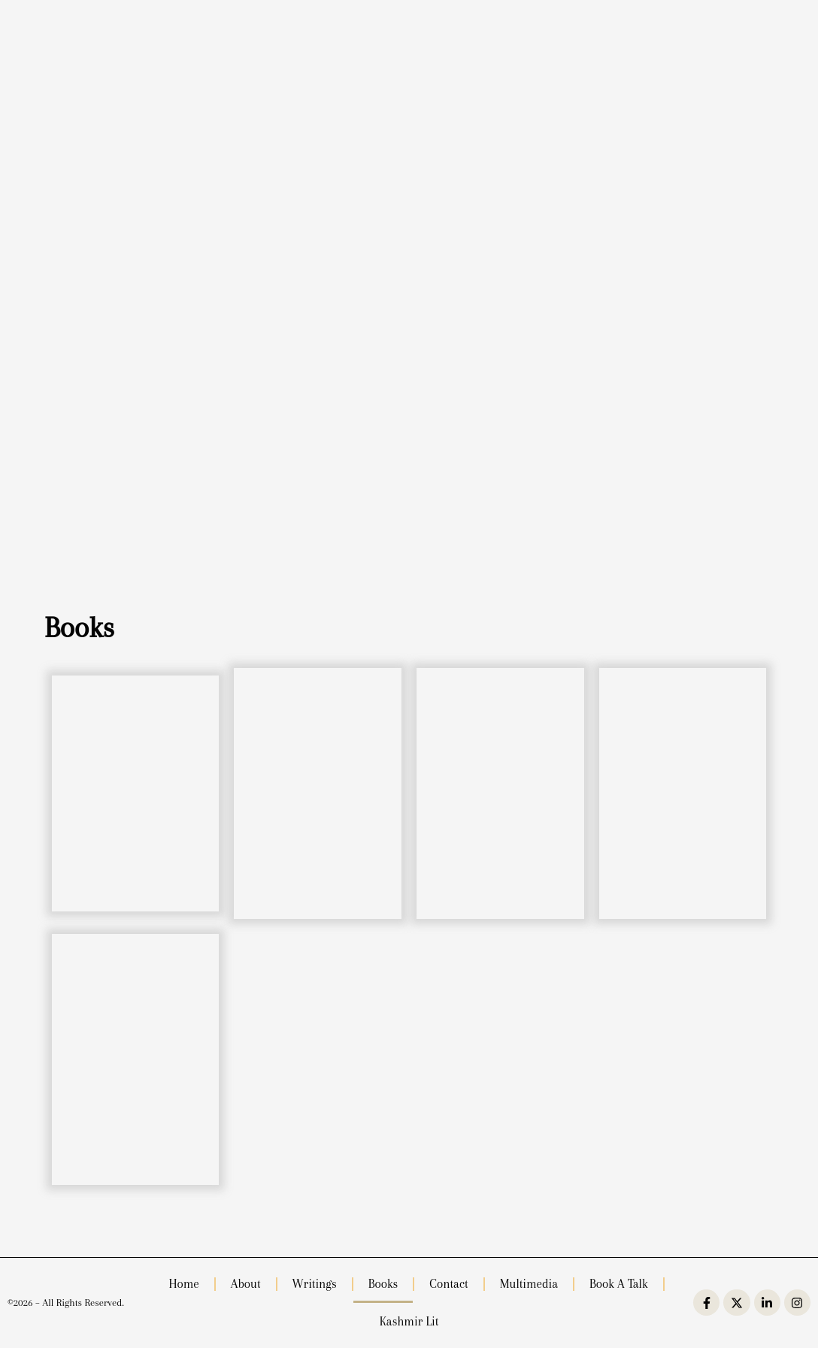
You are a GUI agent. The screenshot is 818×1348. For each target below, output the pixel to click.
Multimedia (529, 1284)
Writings (314, 1284)
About (246, 1284)
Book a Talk (618, 1284)
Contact (448, 1284)
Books (383, 1284)
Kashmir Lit (409, 1321)
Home (183, 1284)
